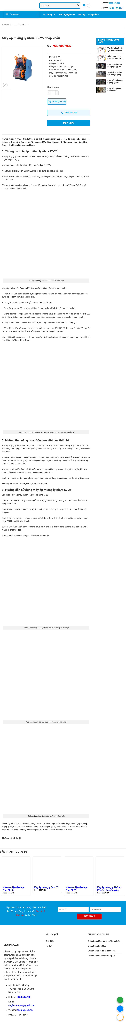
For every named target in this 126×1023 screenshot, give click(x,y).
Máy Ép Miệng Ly (21, 24)
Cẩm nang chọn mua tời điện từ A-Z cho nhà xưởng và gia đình (115, 57)
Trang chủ (6, 24)
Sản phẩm (93, 14)
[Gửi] (78, 5)
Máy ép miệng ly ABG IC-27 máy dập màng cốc (109, 888)
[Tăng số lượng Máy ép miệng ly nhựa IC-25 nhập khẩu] (57, 92)
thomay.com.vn (25, 1010)
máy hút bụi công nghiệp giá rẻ (115, 81)
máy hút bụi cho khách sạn (114, 89)
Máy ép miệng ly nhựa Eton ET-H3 (13, 888)
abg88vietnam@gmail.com (21, 1005)
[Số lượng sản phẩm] (53, 92)
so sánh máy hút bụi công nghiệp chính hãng (114, 73)
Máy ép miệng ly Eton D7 (46, 887)
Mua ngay (68, 123)
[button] (83, 5)
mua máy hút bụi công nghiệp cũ (114, 65)
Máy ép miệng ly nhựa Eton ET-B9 (76, 888)
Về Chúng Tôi (49, 14)
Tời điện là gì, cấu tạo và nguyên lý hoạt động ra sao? (115, 49)
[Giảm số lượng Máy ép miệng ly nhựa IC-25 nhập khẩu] (49, 92)
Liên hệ (81, 14)
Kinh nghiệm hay (67, 14)
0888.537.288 (23, 997)
